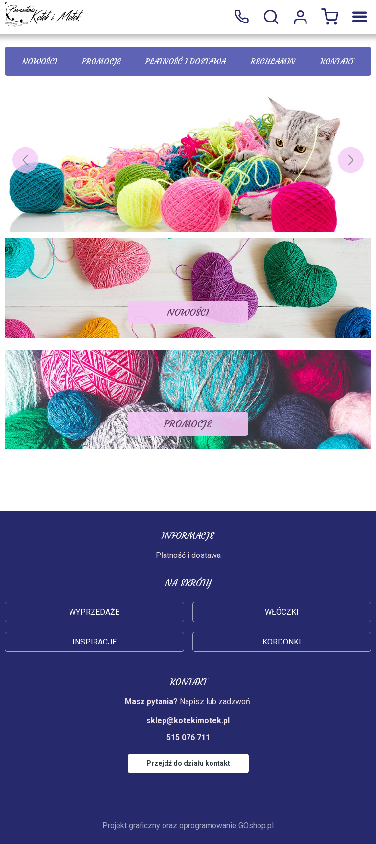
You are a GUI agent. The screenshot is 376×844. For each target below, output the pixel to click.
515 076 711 (241, 17)
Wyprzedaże (94, 612)
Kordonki (281, 641)
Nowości (39, 61)
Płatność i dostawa (185, 61)
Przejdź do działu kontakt (188, 763)
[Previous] (25, 160)
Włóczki (282, 612)
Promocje (101, 61)
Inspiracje (94, 641)
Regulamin (273, 61)
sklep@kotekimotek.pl (188, 720)
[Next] (351, 160)
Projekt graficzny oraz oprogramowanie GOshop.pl (188, 825)
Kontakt (337, 61)
